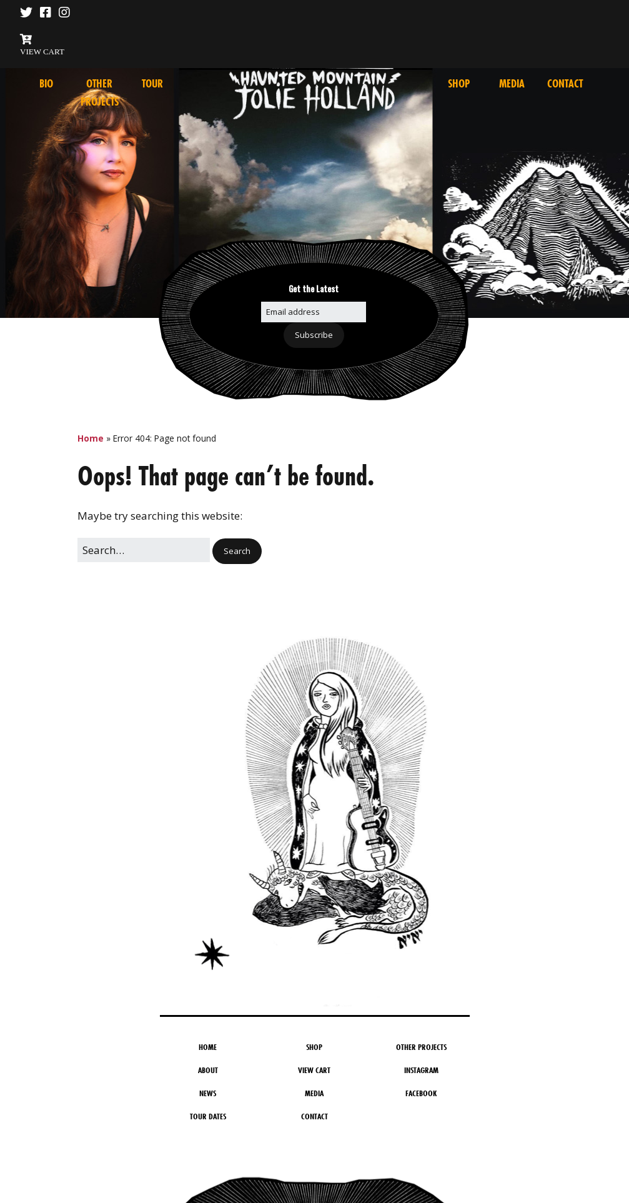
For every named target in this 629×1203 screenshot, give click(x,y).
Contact (565, 83)
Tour (152, 83)
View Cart (314, 1070)
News (207, 1093)
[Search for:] (143, 550)
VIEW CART (42, 51)
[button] (237, 551)
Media (512, 83)
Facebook (421, 1093)
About (208, 1070)
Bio (46, 83)
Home (90, 438)
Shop (459, 83)
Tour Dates (208, 1116)
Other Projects (421, 1046)
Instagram (421, 1070)
